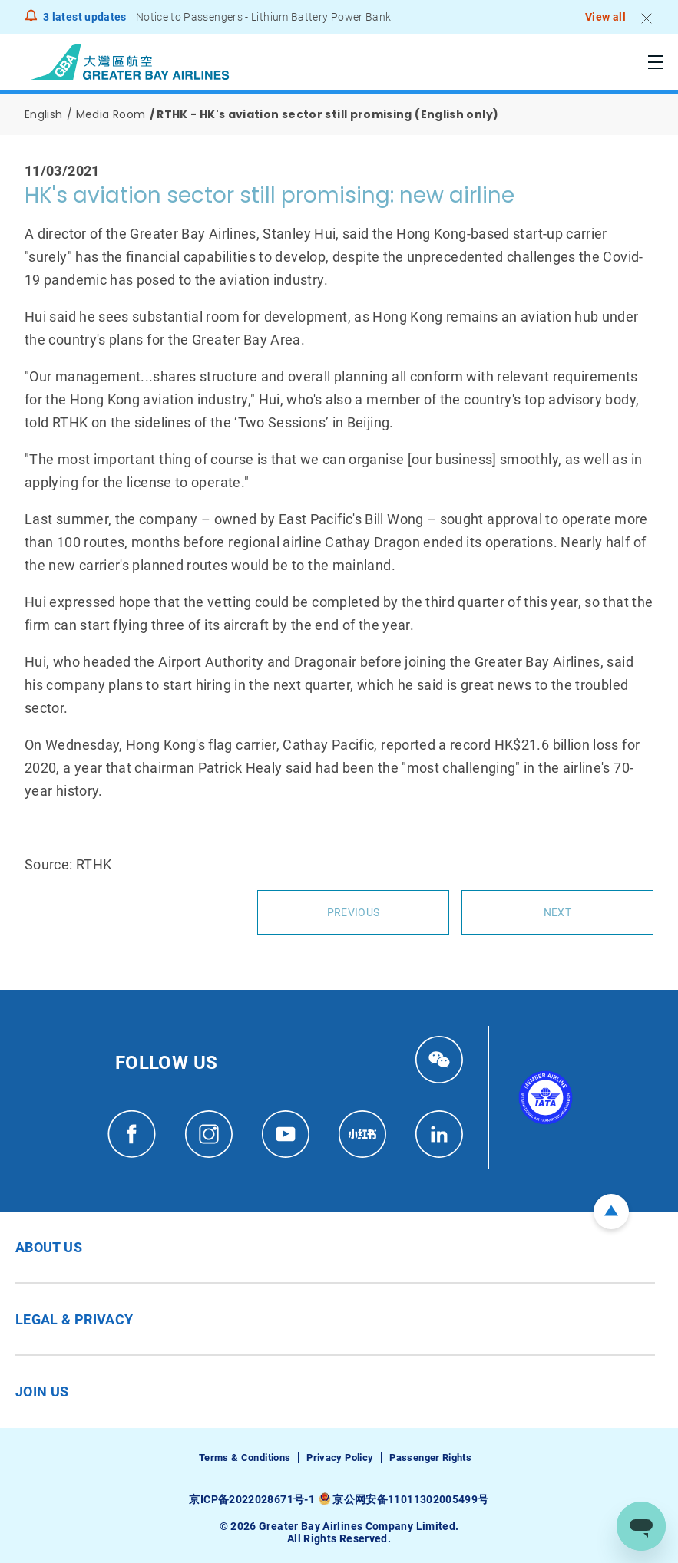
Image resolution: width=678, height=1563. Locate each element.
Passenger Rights (430, 1457)
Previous (353, 912)
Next (557, 912)
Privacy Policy (339, 1457)
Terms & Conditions (244, 1457)
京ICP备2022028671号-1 (251, 1499)
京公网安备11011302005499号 (410, 1499)
